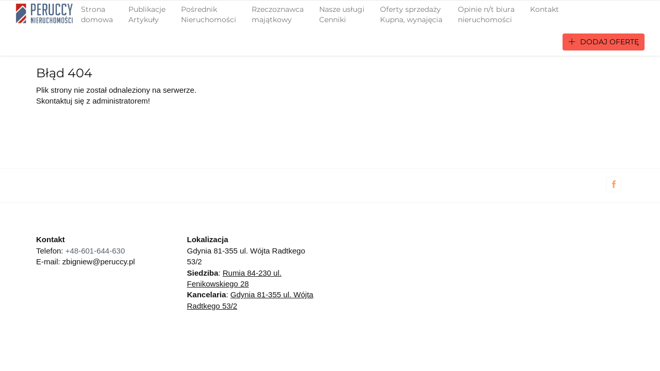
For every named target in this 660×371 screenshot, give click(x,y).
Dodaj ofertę (603, 41)
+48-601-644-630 (95, 250)
